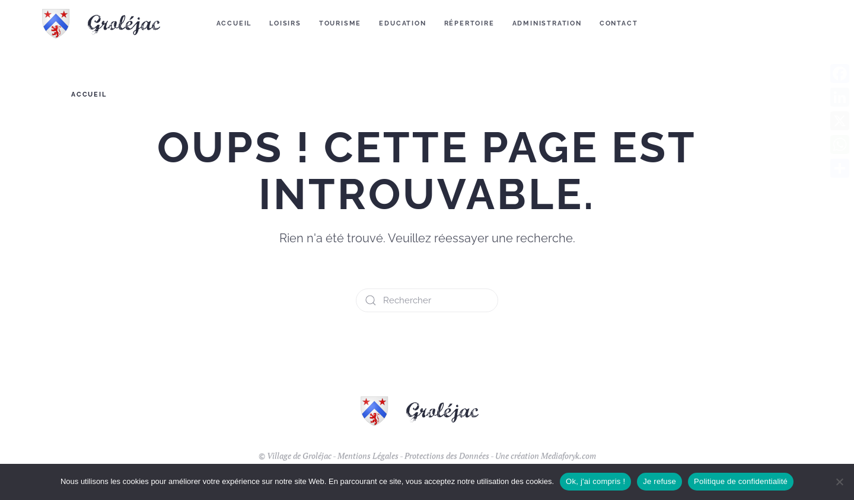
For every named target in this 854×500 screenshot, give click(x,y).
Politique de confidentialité (741, 481)
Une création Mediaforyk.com (545, 461)
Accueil (234, 23)
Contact (619, 23)
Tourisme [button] (340, 23)
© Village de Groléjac (295, 461)
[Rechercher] (427, 300)
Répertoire (469, 23)
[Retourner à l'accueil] (109, 23)
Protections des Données (446, 461)
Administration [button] (547, 23)
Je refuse (659, 481)
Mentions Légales (368, 461)
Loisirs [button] (285, 23)
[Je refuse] (839, 482)
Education (402, 23)
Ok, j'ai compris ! (595, 481)
